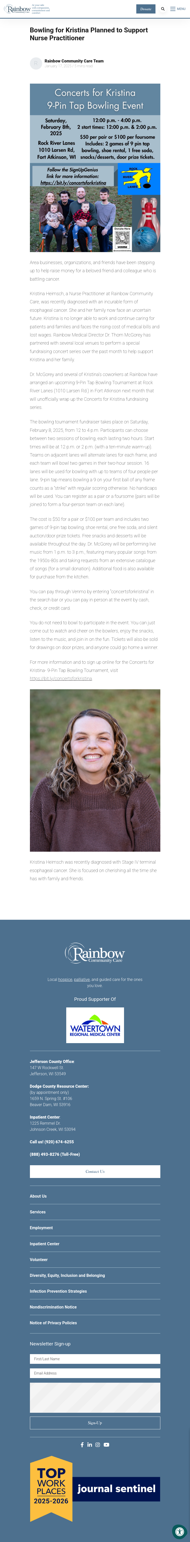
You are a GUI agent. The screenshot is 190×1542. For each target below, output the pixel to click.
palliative (82, 979)
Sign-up (95, 1423)
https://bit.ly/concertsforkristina (61, 678)
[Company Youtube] (106, 1444)
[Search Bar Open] (162, 8)
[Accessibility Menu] (179, 1531)
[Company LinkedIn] (89, 1444)
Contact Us (95, 1171)
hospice (65, 979)
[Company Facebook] (82, 1444)
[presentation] (95, 1398)
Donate (145, 9)
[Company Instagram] (97, 1444)
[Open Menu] (178, 8)
